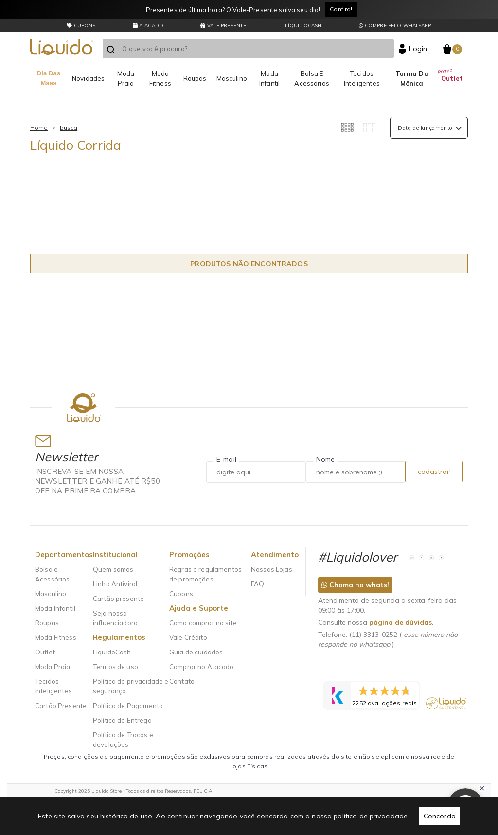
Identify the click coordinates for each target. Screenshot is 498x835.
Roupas (195, 78)
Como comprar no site (203, 623)
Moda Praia (126, 78)
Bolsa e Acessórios (311, 78)
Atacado (148, 25)
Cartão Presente (61, 705)
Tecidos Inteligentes (362, 78)
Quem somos (113, 569)
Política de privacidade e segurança (131, 686)
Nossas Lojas (271, 569)
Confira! (341, 9)
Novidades (88, 78)
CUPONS (81, 25)
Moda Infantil (269, 78)
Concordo (440, 816)
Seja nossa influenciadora (115, 618)
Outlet (452, 78)
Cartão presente (118, 598)
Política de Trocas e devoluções (123, 739)
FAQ (257, 584)
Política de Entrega (122, 720)
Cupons (181, 594)
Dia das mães (49, 78)
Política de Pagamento (128, 705)
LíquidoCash (303, 25)
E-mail (226, 459)
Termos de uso (115, 667)
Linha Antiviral (115, 584)
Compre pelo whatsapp (395, 25)
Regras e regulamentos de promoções (205, 574)
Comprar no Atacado (201, 667)
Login (418, 48)
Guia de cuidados (196, 652)
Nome (325, 459)
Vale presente (223, 25)
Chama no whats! (355, 585)
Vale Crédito (188, 637)
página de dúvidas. (401, 622)
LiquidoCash (112, 652)
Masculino (231, 78)
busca (68, 127)
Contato (182, 681)
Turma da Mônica (411, 78)
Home (39, 127)
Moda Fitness (160, 78)
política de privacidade (371, 816)
